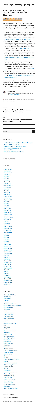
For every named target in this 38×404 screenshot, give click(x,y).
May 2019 (6, 239)
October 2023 (7, 174)
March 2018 (7, 259)
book (5, 311)
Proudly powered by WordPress (25, 401)
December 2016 (8, 280)
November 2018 (8, 250)
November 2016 (8, 282)
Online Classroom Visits (10, 350)
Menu (33, 4)
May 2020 (6, 221)
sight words (7, 370)
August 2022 (7, 187)
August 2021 (7, 201)
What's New (7, 386)
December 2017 (8, 262)
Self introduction (8, 366)
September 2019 (8, 232)
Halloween (7, 332)
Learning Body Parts (9, 338)
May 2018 (6, 255)
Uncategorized (8, 381)
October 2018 (7, 252)
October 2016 (7, 284)
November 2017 (8, 264)
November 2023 (8, 173)
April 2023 (7, 180)
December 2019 (8, 228)
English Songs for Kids (10, 323)
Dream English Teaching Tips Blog (16, 5)
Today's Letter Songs (9, 379)
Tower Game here (24, 48)
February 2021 (7, 208)
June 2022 (6, 189)
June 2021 (6, 203)
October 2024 (7, 171)
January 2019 (7, 246)
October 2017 (7, 266)
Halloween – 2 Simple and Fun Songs (14, 151)
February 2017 (7, 277)
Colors (6, 320)
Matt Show (7, 345)
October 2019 (7, 230)
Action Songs (7, 296)
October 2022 (7, 183)
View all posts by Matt (14, 94)
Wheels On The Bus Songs (11, 388)
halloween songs (6, 100)
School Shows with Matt (10, 363)
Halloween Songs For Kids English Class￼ (15, 146)
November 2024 (8, 169)
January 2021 (7, 210)
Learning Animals (9, 336)
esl (5, 325)
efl (5, 321)
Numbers (6, 347)
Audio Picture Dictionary (10, 303)
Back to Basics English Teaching (12, 305)
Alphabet (6, 300)
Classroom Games (9, 318)
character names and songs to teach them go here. (17, 39)
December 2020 (8, 212)
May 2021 (6, 205)
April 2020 (7, 223)
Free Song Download (9, 330)
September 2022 (8, 185)
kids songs (12, 100)
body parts (7, 309)
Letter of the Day (8, 343)
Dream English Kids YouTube (10, 397)
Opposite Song (8, 354)
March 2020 (7, 225)
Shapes (6, 368)
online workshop (8, 352)
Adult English (7, 298)
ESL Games (7, 327)
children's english (9, 312)
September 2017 (8, 268)
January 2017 (7, 278)
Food (5, 329)
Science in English (9, 365)
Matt (6, 99)
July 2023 (6, 176)
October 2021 (7, 198)
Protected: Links (8, 150)
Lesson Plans (7, 341)
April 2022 (7, 192)
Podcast (6, 357)
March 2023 (7, 181)
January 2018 (7, 261)
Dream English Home (8, 394)
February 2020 (8, 226)
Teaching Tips (19, 99)
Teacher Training (9, 373)
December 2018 (8, 248)
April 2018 (7, 257)
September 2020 (8, 217)
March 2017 (7, 275)
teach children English (10, 372)
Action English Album (10, 294)
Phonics (6, 356)
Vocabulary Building (9, 384)
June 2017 (6, 270)
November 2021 (8, 196)
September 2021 (8, 199)
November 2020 (8, 214)
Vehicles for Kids (8, 382)
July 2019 (6, 235)
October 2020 (7, 216)
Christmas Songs (8, 314)
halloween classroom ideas (28, 99)
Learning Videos (8, 339)
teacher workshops (9, 375)
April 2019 (6, 241)
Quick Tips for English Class (11, 359)
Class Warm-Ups (8, 316)
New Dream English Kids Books (12, 148)
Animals (6, 302)
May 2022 (6, 190)
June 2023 (6, 178)
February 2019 (7, 244)
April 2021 (6, 207)
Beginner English (8, 307)
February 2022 (8, 194)
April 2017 (6, 273)
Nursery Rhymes (8, 348)
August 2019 (7, 234)
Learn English (8, 334)
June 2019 (6, 237)
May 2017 (6, 271)
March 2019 (7, 243)
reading (6, 361)
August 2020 (7, 219)
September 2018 (8, 253)
